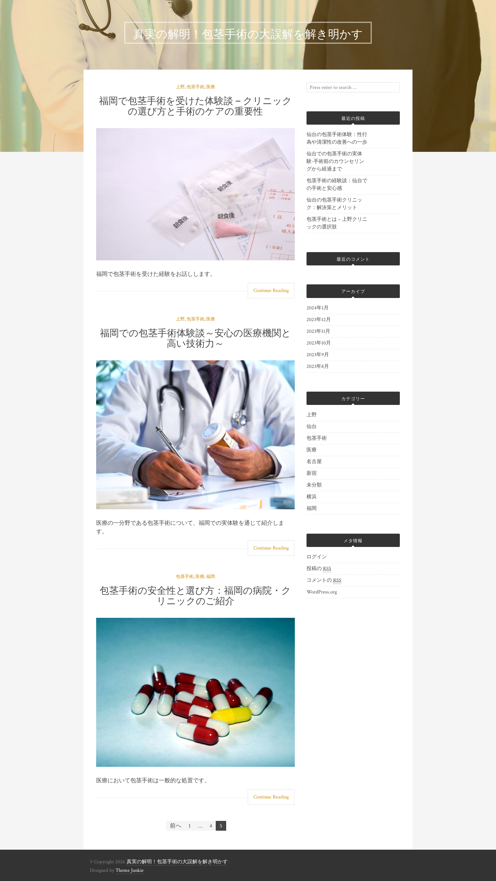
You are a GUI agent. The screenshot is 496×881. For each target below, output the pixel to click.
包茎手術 (195, 87)
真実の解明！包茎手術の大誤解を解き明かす (177, 862)
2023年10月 (319, 343)
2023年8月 (318, 366)
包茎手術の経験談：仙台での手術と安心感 (337, 184)
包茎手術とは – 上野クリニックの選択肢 (337, 223)
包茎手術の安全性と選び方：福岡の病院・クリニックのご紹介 (195, 594)
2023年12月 (319, 319)
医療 (210, 87)
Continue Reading (271, 290)
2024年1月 (318, 308)
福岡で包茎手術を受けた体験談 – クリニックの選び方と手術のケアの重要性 (195, 105)
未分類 (314, 485)
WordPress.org (322, 592)
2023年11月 (318, 331)
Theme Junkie (129, 870)
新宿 (312, 473)
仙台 (312, 426)
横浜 (312, 496)
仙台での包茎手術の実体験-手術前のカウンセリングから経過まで (335, 161)
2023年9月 (318, 354)
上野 (180, 87)
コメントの (324, 580)
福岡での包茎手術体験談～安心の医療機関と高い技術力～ (195, 337)
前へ (175, 825)
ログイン (317, 557)
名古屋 (314, 461)
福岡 (210, 577)
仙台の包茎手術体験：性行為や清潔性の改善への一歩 (337, 138)
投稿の (319, 568)
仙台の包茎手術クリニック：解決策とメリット (334, 204)
